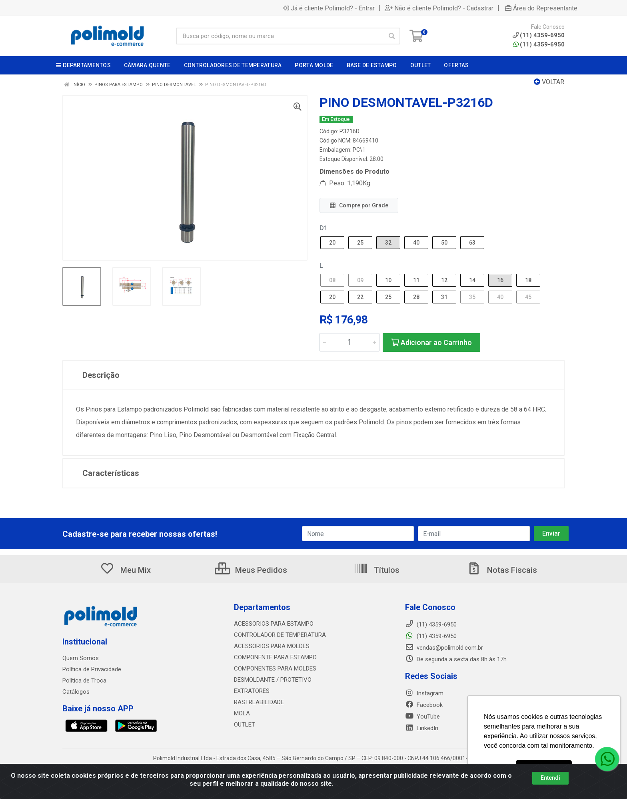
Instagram (424, 693)
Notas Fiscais (502, 570)
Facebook (424, 705)
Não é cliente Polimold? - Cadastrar (439, 8)
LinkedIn (421, 728)
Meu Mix (125, 570)
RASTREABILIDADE (259, 702)
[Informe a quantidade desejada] (349, 342)
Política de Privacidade (91, 669)
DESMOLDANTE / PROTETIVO (273, 679)
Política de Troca (84, 680)
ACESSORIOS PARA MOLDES (272, 646)
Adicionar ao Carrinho (431, 342)
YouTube (422, 716)
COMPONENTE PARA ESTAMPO (275, 657)
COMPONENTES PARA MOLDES (275, 668)
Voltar (549, 82)
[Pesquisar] (391, 36)
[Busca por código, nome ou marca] (280, 36)
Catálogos (76, 691)
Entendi (550, 778)
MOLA (242, 713)
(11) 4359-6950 (539, 44)
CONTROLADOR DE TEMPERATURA (280, 634)
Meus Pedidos (251, 570)
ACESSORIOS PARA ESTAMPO (274, 623)
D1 (323, 228)
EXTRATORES (252, 691)
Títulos (376, 570)
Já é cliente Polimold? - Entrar (329, 8)
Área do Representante (541, 8)
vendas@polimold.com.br (444, 647)
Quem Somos (80, 658)
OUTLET (244, 724)
